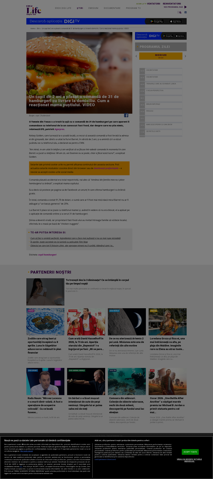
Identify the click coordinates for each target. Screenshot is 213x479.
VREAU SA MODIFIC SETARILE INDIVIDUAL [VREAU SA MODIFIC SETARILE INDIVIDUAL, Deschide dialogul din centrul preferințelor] (189, 460)
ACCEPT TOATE (190, 452)
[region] (106, 457)
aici (21, 466)
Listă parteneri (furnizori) (105, 459)
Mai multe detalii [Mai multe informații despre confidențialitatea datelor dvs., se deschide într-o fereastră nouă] (26, 451)
